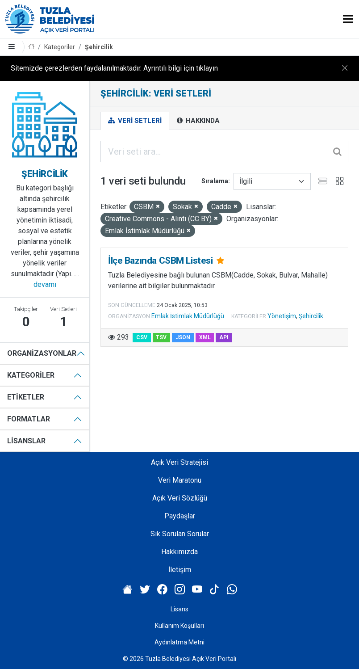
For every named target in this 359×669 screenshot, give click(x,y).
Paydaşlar (179, 516)
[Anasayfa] (31, 47)
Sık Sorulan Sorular (179, 534)
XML (205, 337)
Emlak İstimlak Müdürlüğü (187, 316)
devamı (44, 284)
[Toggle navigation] (348, 19)
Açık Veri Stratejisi (179, 462)
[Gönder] (338, 151)
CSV (141, 337)
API (224, 337)
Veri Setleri (135, 121)
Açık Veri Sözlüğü (179, 498)
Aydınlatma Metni (179, 642)
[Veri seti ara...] (224, 151)
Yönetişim (281, 316)
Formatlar (28, 419)
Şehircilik (99, 46)
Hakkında (198, 121)
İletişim (179, 569)
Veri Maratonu (179, 480)
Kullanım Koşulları (179, 625)
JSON (182, 337)
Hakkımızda (179, 551)
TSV (161, 337)
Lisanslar (26, 441)
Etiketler (25, 397)
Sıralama (214, 181)
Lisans (179, 609)
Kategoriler (59, 46)
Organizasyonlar (41, 353)
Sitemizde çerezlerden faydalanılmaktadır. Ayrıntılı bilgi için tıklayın (114, 68)
